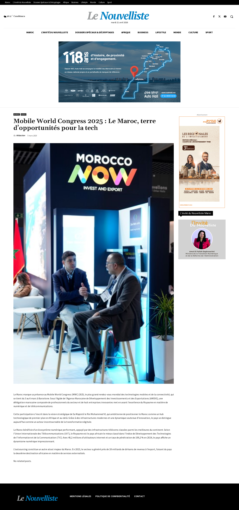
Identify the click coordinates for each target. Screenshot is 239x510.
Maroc (16, 114)
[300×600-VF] (202, 162)
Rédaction (20, 135)
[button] (231, 16)
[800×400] (119, 71)
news (23, 114)
